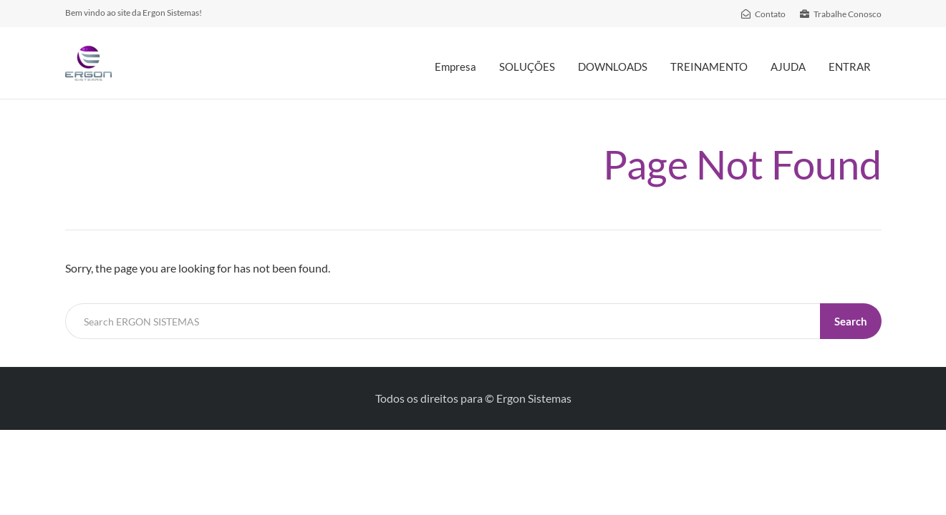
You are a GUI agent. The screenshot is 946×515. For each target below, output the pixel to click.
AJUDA (788, 66)
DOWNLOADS (612, 66)
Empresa (455, 66)
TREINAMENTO (709, 66)
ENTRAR (850, 66)
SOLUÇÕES (527, 66)
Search (850, 321)
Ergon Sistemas (533, 398)
